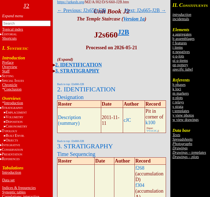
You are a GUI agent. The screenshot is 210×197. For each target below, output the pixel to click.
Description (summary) (69, 120)
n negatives (181, 52)
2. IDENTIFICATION (78, 65)
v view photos (183, 115)
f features (180, 43)
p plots (178, 98)
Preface (8, 62)
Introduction (13, 103)
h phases (179, 85)
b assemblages (183, 39)
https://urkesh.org (70, 2)
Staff (6, 71)
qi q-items (180, 61)
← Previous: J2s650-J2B (81, 10)
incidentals (181, 19)
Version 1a (134, 19)
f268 (139, 168)
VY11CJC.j (152, 130)
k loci (177, 89)
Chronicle (9, 85)
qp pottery (180, 65)
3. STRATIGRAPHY (77, 71)
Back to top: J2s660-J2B (70, 84)
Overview (9, 67)
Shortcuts (9, 38)
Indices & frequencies (19, 188)
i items (178, 47)
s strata (178, 107)
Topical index (12, 29)
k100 (150, 122)
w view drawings (186, 120)
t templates (181, 111)
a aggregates (182, 34)
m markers (181, 93)
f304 (139, 185)
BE (15, 136)
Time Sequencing (76, 154)
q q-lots (178, 56)
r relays (178, 102)
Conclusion (13, 89)
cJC (127, 120)
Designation (70, 97)
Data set (8, 180)
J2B (123, 32)
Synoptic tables (14, 192)
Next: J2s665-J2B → (145, 10)
